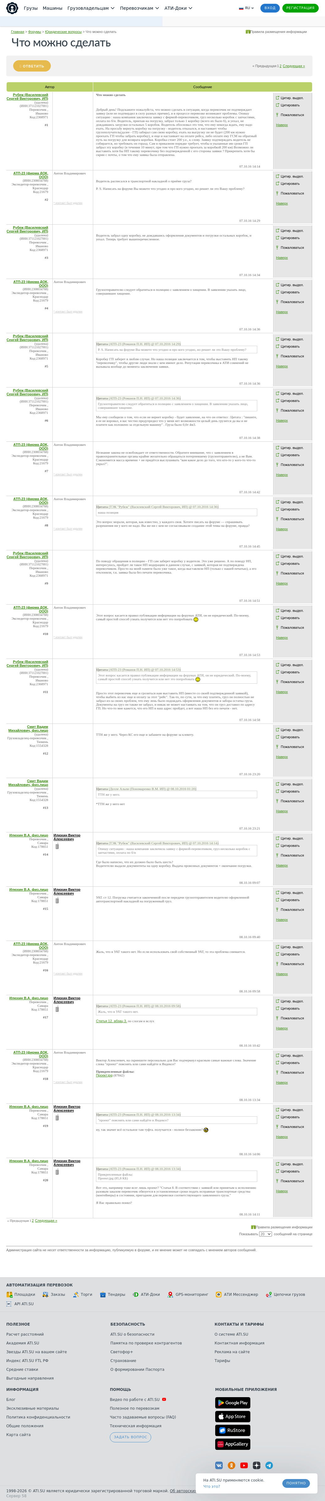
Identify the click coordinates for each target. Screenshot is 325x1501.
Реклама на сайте (232, 1352)
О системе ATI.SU (231, 1334)
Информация (22, 1389)
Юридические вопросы (63, 32)
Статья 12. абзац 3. (111, 1021)
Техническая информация (136, 1426)
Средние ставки (22, 1369)
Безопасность (127, 1324)
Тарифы (222, 1361)
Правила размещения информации (278, 32)
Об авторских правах (191, 1491)
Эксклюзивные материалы (32, 1408)
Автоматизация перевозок (39, 1285)
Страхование (123, 1361)
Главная (17, 32)
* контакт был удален (68, 203)
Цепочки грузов (285, 1294)
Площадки (20, 1294)
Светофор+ (121, 1352)
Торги (82, 1294)
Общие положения (24, 1426)
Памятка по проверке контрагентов (146, 1343)
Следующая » (294, 66)
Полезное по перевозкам (134, 1408)
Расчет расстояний (25, 1334)
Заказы (54, 1294)
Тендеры (112, 1294)
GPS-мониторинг (188, 1294)
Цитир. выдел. (292, 98)
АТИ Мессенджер (237, 1294)
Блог (11, 1399)
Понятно (296, 1483)
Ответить (33, 66)
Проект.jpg (104, 1075)
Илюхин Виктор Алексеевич (67, 837)
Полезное (18, 1324)
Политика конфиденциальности (38, 1417)
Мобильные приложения (246, 1389)
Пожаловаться (292, 115)
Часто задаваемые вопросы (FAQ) (143, 1417)
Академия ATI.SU (22, 1343)
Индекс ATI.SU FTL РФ (27, 1361)
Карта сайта (18, 1435)
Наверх (282, 125)
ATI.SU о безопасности (132, 1334)
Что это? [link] (211, 1486)
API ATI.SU (20, 1303)
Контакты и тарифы (239, 1324)
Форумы (34, 32)
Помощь (120, 1389)
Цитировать (290, 105)
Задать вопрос (130, 1437)
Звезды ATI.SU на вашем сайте (36, 1352)
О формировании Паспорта (137, 1369)
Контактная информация (239, 1343)
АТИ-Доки (146, 1294)
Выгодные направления (30, 1378)
